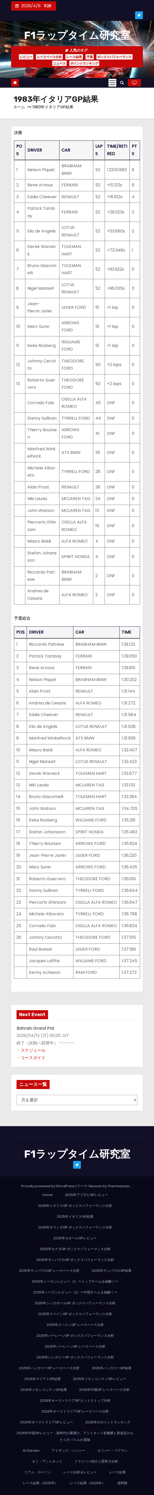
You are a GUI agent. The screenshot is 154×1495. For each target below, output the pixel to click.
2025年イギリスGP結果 (75, 1216)
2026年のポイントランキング (107, 1422)
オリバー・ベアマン (112, 1450)
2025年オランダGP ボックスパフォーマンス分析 (75, 1227)
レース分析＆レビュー (80, 1472)
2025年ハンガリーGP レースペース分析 (49, 1368)
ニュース (59, 63)
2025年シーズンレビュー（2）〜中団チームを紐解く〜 (75, 1292)
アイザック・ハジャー (68, 1450)
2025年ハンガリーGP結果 (112, 1368)
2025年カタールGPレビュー (75, 1238)
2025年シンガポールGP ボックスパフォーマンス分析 (75, 1303)
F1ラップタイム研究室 (77, 35)
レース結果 (74, 57)
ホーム (19, 107)
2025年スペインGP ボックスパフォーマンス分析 (75, 1313)
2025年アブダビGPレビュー (86, 1194)
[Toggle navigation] (112, 83)
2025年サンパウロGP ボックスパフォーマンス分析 (75, 1259)
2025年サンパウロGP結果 (112, 1270)
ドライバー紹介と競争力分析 (96, 1461)
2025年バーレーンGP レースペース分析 (75, 1346)
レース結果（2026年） (87, 1483)
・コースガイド (31, 1058)
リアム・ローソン (37, 1472)
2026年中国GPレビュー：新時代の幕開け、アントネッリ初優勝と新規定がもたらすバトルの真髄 (75, 1436)
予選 (90, 57)
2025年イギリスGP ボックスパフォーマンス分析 (75, 1205)
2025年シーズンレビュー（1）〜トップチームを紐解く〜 (75, 1281)
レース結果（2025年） (40, 1483)
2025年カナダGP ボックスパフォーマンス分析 (75, 1249)
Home (47, 1194)
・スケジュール (31, 1050)
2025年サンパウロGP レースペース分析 (49, 1270)
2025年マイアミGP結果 (42, 1378)
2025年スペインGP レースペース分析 (75, 1324)
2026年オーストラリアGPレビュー (46, 1422)
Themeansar (118, 1186)
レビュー (26, 57)
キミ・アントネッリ (47, 1461)
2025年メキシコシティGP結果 (43, 1389)
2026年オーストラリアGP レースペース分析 (75, 1411)
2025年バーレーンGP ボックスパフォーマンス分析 (75, 1335)
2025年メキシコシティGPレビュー (99, 1378)
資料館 (122, 1483)
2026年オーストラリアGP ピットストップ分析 (75, 1400)
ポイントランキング (84, 63)
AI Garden (31, 1450)
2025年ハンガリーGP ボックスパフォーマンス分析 (75, 1357)
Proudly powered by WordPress (48, 1186)
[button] (122, 82)
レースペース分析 (49, 57)
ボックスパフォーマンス (114, 57)
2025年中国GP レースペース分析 (104, 1389)
